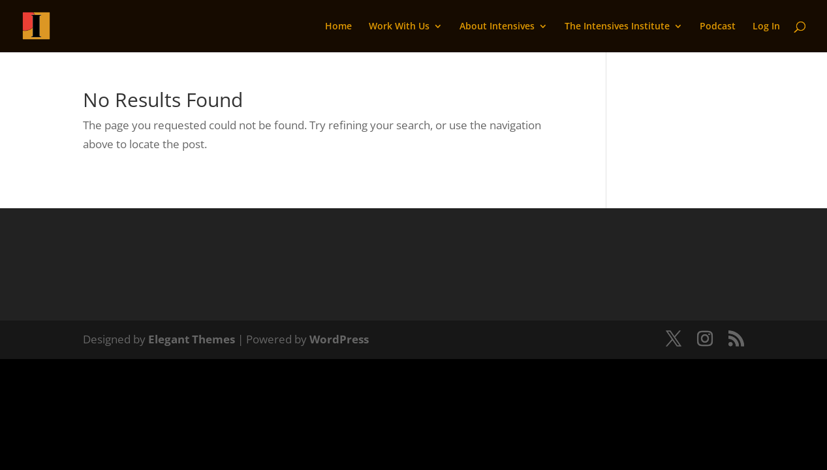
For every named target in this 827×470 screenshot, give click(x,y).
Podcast (718, 27)
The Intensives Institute (617, 27)
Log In (766, 27)
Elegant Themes (191, 339)
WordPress (339, 339)
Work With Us (399, 27)
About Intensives (497, 27)
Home (338, 27)
